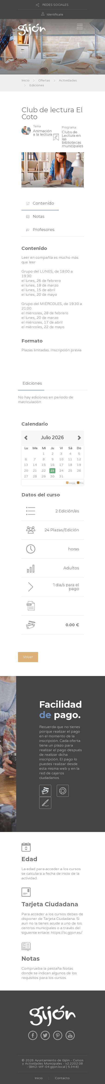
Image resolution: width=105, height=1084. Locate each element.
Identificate (55, 14)
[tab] (40, 203)
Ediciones (36, 85)
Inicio (25, 80)
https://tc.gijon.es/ (66, 932)
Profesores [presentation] (40, 229)
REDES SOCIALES (55, 5)
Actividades (68, 80)
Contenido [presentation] (40, 203)
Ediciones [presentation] (32, 383)
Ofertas (44, 80)
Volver (28, 657)
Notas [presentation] (35, 216)
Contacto (62, 1078)
